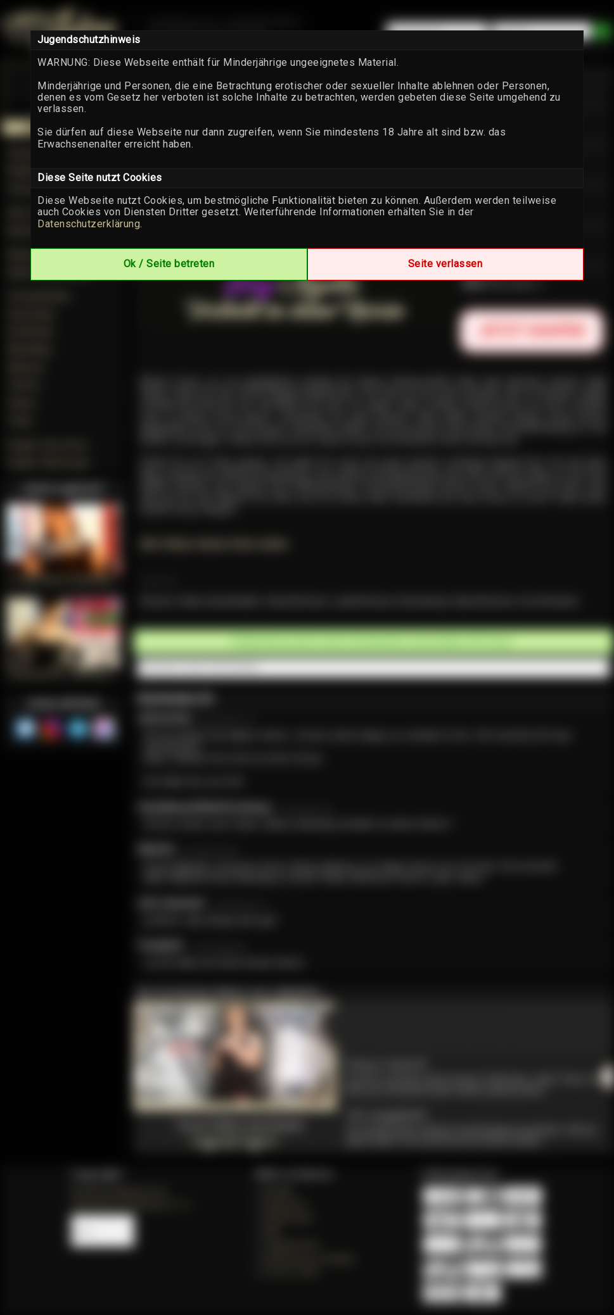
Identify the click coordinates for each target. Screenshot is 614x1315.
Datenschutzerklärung (88, 224)
